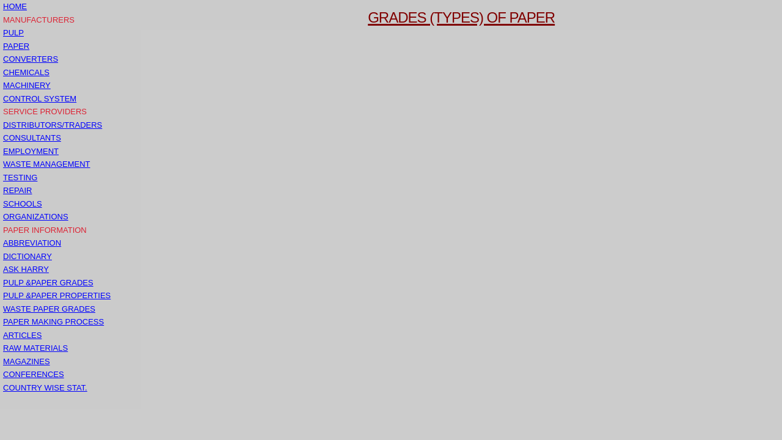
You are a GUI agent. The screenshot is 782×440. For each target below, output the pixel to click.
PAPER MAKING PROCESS (53, 321)
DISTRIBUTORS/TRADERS (52, 125)
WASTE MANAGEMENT (46, 164)
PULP (13, 32)
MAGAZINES (26, 361)
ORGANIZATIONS (35, 216)
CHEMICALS (26, 72)
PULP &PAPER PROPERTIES (57, 295)
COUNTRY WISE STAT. (45, 387)
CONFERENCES (33, 374)
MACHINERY (27, 85)
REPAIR (17, 190)
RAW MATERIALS (35, 348)
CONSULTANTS (32, 137)
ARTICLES (22, 335)
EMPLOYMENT (31, 151)
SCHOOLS (22, 203)
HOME (15, 6)
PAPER (16, 46)
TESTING (20, 177)
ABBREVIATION (32, 243)
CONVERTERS (30, 59)
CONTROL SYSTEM (39, 98)
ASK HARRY (26, 269)
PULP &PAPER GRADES (48, 282)
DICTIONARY (27, 256)
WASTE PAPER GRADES (49, 309)
